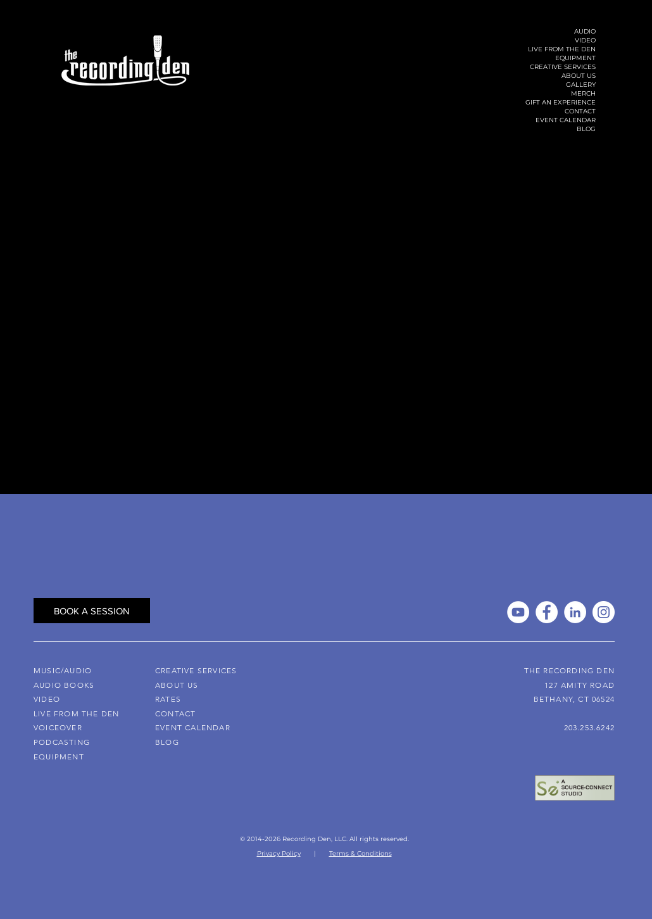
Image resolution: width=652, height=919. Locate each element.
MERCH (583, 93)
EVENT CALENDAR (566, 120)
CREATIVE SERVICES (563, 67)
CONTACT (580, 111)
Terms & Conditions (360, 853)
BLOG (586, 129)
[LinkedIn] (575, 612)
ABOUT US (578, 76)
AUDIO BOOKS (64, 685)
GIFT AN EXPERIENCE (560, 102)
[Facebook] (547, 612)
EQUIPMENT (575, 58)
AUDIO (585, 31)
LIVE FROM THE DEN (562, 49)
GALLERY (581, 84)
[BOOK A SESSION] (92, 610)
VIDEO (585, 40)
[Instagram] (603, 612)
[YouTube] (518, 612)
